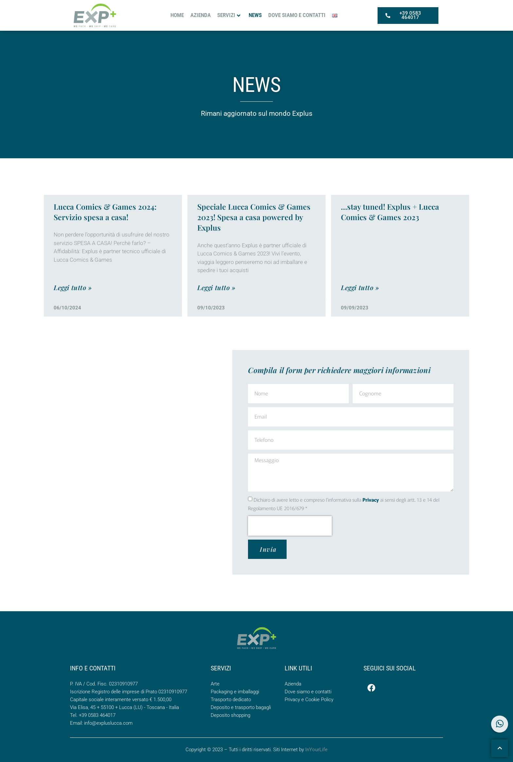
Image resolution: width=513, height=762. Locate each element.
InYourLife (316, 750)
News (255, 14)
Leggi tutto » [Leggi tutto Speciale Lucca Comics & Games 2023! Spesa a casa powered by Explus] (216, 303)
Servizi (228, 14)
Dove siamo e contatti (297, 14)
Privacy (371, 499)
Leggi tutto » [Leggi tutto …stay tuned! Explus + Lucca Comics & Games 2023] (360, 303)
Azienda (200, 14)
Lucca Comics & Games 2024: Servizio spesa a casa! (105, 228)
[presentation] (290, 526)
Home (177, 14)
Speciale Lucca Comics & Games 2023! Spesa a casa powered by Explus (253, 233)
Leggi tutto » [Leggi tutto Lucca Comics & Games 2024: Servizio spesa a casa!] (73, 303)
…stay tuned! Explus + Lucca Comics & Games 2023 (390, 228)
